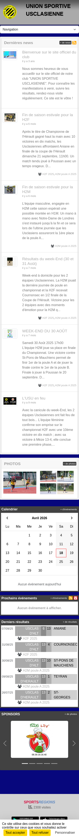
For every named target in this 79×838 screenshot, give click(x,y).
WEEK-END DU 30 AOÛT (44, 331)
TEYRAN (60, 676)
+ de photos (69, 463)
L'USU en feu (34, 398)
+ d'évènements (68, 509)
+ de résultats (70, 622)
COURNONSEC (66, 644)
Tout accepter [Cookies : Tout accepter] (15, 832)
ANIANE (60, 628)
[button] (5, 743)
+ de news (65, 42)
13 (49, 628)
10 (49, 660)
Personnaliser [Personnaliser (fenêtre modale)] (65, 832)
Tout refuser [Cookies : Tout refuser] (40, 832)
